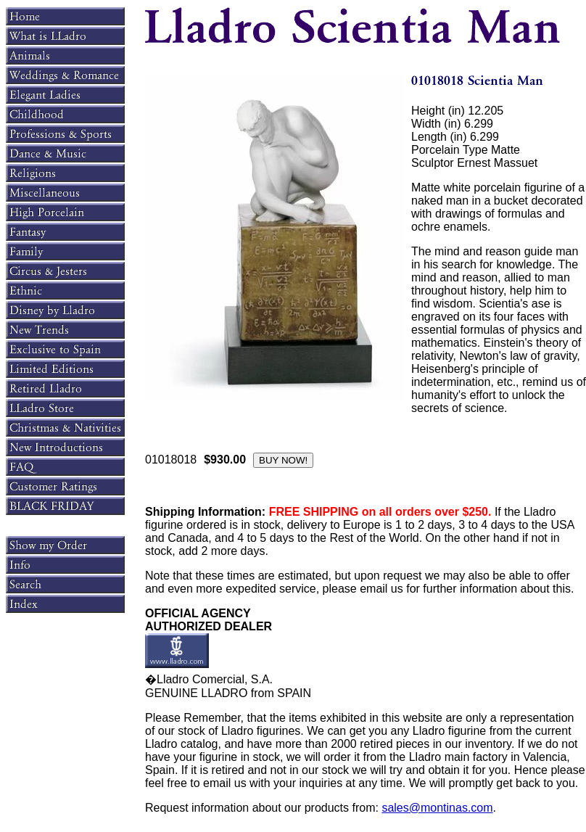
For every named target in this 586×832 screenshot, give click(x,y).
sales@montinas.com (436, 808)
